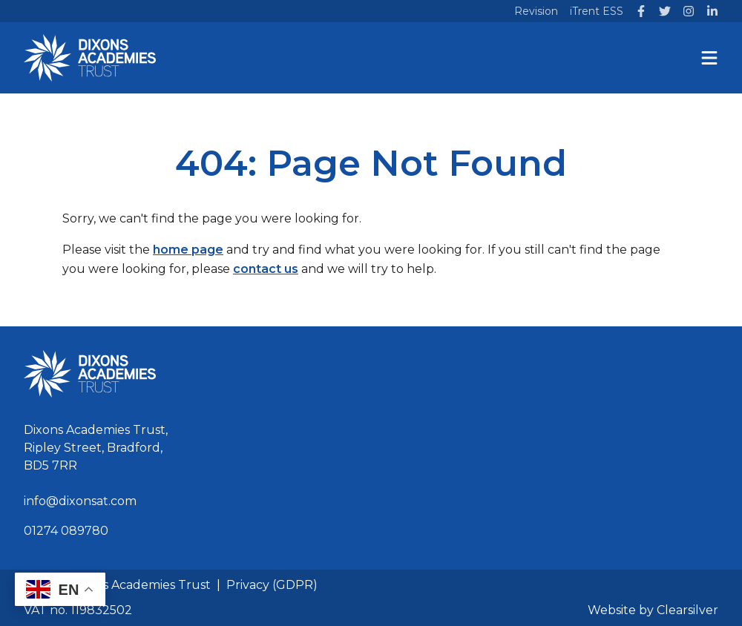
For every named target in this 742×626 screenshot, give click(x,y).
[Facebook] (641, 11)
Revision (536, 11)
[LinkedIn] (712, 11)
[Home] (90, 57)
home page (188, 250)
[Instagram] (689, 11)
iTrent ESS (596, 11)
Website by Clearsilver (653, 610)
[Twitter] (665, 11)
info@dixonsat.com (80, 501)
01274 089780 (66, 531)
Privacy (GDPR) (272, 585)
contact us (265, 269)
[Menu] (709, 58)
